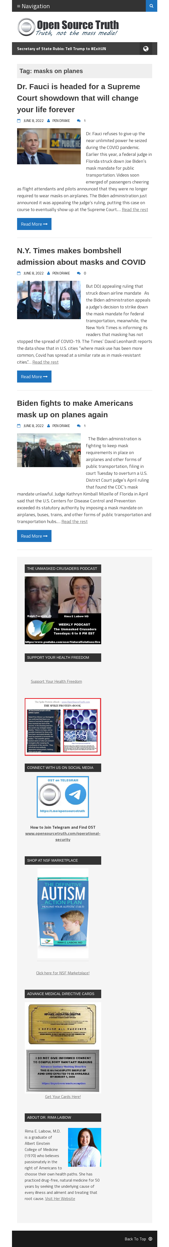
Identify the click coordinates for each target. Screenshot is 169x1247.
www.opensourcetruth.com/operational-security (62, 836)
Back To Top (138, 1239)
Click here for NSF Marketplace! (62, 973)
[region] (62, 916)
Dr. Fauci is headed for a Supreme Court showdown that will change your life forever (78, 98)
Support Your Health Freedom (56, 681)
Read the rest (135, 209)
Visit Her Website (60, 1198)
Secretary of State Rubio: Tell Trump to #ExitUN (61, 48)
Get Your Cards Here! (63, 1051)
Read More (34, 224)
